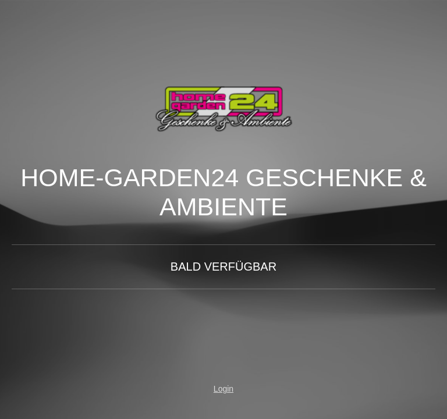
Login (223, 388)
